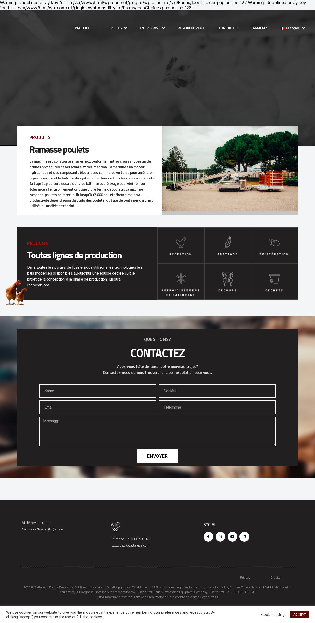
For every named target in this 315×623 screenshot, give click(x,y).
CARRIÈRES (259, 28)
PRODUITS (84, 28)
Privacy (245, 592)
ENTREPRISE (152, 28)
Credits (275, 592)
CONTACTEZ (228, 28)
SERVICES (116, 28)
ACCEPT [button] (299, 614)
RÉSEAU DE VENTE (192, 28)
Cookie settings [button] (274, 614)
